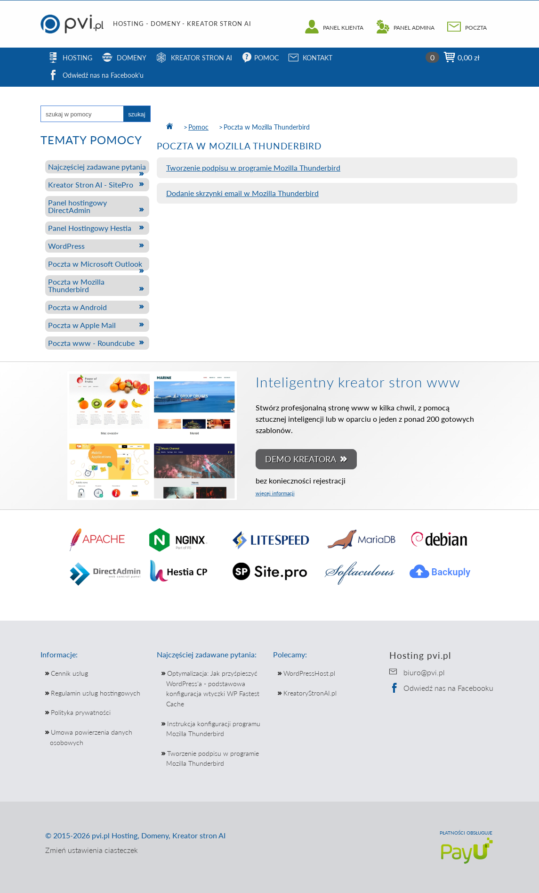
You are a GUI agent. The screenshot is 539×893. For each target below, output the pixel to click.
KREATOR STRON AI (194, 59)
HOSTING (70, 59)
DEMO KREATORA (301, 459)
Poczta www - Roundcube (91, 342)
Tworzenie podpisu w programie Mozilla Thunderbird (253, 167)
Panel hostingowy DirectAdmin (77, 206)
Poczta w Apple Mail (82, 324)
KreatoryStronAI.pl (310, 693)
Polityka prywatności (81, 712)
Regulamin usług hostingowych (95, 693)
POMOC (260, 59)
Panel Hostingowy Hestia (89, 227)
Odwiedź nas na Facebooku (441, 687)
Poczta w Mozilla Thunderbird (76, 285)
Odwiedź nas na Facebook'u (96, 76)
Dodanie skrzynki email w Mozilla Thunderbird (242, 192)
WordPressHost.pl (309, 673)
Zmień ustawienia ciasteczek (91, 849)
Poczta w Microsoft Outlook (95, 263)
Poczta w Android (77, 307)
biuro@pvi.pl (424, 672)
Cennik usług (69, 673)
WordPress (66, 245)
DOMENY (124, 59)
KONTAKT (310, 59)
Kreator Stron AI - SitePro (90, 184)
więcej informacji (275, 493)
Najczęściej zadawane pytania (97, 166)
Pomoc (198, 127)
